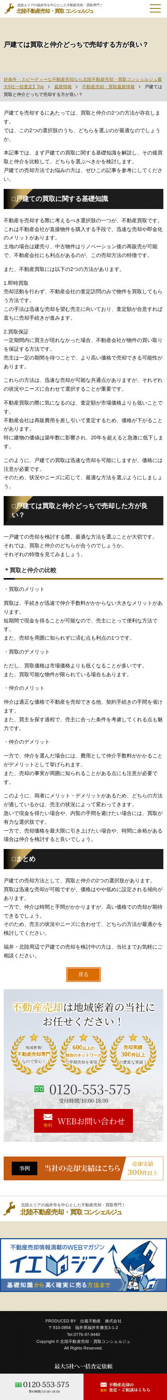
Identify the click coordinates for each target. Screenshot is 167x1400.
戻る (83, 974)
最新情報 (63, 86)
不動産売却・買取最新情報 (108, 86)
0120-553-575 (89, 1088)
